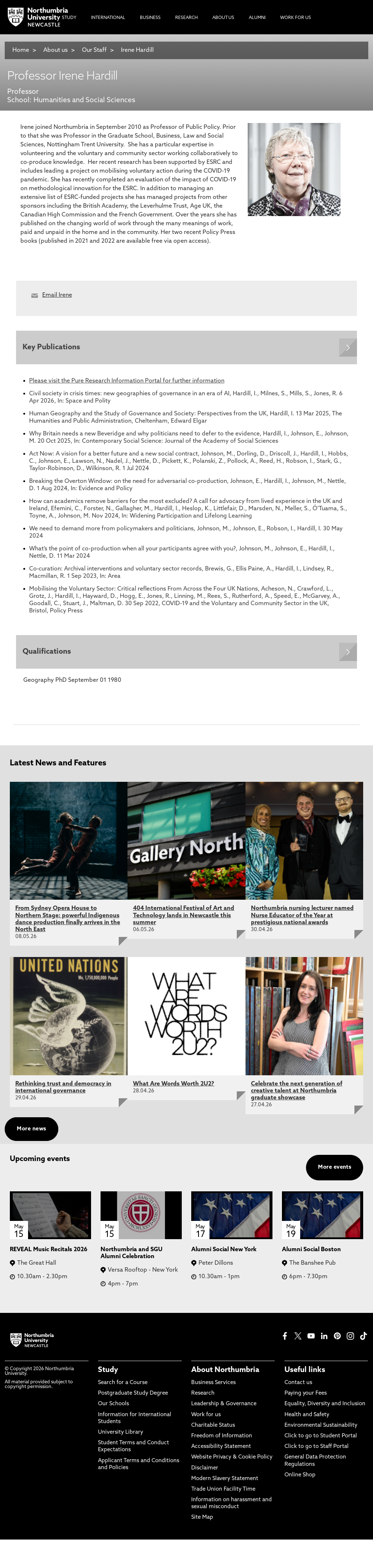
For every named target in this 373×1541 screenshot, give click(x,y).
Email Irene (57, 295)
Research (203, 1395)
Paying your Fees (305, 1395)
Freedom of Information (221, 1437)
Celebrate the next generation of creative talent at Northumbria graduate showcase (296, 1092)
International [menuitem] (108, 18)
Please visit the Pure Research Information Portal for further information (126, 382)
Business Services (213, 1384)
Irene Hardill (137, 50)
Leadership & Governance (223, 1406)
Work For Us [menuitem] (295, 18)
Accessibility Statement (221, 1448)
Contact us (298, 1384)
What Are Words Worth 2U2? (173, 1085)
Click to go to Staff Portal (316, 1448)
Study (108, 1371)
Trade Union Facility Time (223, 1491)
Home (20, 50)
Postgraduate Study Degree (133, 1395)
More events (334, 1169)
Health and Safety (306, 1416)
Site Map (202, 1519)
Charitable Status (213, 1427)
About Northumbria (225, 1371)
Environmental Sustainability (320, 1427)
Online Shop (299, 1476)
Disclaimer (204, 1469)
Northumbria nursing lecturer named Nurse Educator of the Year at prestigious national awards (302, 917)
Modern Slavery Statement (224, 1480)
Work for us (206, 1416)
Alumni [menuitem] (257, 18)
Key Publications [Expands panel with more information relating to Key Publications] (52, 347)
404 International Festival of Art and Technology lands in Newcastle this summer (183, 917)
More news (31, 1130)
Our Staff (94, 50)
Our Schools (113, 1406)
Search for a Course (123, 1384)
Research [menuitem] (186, 18)
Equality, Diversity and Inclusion (324, 1406)
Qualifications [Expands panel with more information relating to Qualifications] (47, 653)
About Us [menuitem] (223, 18)
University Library (120, 1434)
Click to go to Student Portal (320, 1437)
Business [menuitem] (150, 18)
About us (55, 50)
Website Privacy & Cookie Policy (231, 1459)
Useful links (304, 1371)
